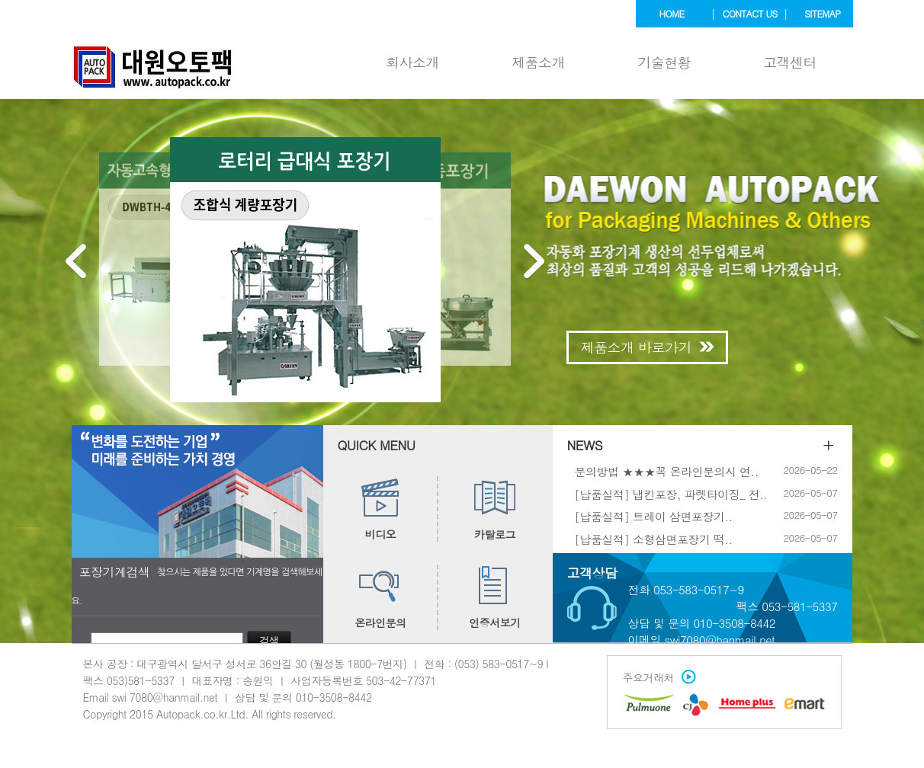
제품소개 (538, 62)
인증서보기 (495, 597)
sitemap (822, 13)
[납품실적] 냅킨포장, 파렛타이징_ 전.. (671, 493)
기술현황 (664, 62)
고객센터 (790, 62)
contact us (750, 13)
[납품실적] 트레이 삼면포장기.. (654, 516)
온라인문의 (380, 597)
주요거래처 (656, 677)
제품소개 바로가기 (647, 347)
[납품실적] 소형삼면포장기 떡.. (654, 538)
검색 (269, 640)
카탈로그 (495, 509)
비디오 (381, 509)
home (672, 13)
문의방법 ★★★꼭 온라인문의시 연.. (667, 471)
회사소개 (412, 62)
